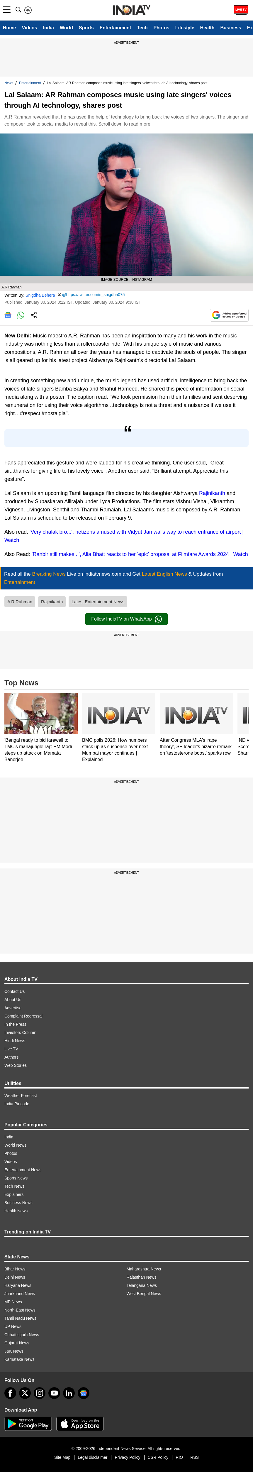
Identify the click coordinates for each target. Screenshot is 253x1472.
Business (230, 27)
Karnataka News (19, 1359)
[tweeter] (25, 1393)
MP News (13, 1301)
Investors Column (20, 1032)
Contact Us (14, 991)
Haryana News (17, 1285)
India (48, 27)
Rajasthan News (142, 1277)
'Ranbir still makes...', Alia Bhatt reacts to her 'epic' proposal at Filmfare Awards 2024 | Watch (140, 554)
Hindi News (14, 1040)
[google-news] (83, 1393)
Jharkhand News (19, 1293)
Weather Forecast (20, 1095)
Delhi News (14, 1277)
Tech (142, 27)
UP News (12, 1326)
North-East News (19, 1310)
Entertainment (115, 27)
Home (9, 27)
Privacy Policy (127, 1457)
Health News (16, 1211)
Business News (18, 1202)
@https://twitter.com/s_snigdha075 (93, 294)
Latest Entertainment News (98, 601)
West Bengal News (144, 1293)
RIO (179, 1457)
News (8, 83)
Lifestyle (184, 27)
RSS (194, 1457)
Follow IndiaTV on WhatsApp (126, 619)
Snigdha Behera (40, 295)
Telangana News (142, 1285)
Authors (11, 1057)
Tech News (14, 1186)
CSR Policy (158, 1457)
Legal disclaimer (92, 1457)
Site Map (62, 1457)
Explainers (13, 1194)
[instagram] (39, 1393)
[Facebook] (10, 1393)
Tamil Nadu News (20, 1318)
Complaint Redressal (23, 1016)
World (66, 27)
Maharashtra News (144, 1269)
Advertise (12, 1007)
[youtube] (54, 1393)
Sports (86, 27)
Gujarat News (16, 1343)
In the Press (15, 1024)
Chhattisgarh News (21, 1334)
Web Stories (15, 1065)
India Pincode (16, 1103)
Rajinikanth (212, 493)
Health (207, 27)
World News (15, 1145)
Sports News (16, 1178)
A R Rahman (19, 601)
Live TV (11, 1049)
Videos (29, 27)
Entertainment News (22, 1169)
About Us (12, 999)
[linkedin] (69, 1393)
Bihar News (15, 1269)
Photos (161, 27)
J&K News (13, 1351)
